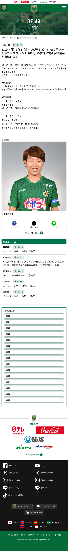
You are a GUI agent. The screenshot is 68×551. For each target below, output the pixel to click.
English (26, 522)
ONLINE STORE (36, 512)
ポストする (34, 227)
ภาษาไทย (26, 526)
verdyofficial (10, 465)
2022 (8, 334)
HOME (4, 38)
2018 (8, 358)
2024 (8, 322)
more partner (32, 455)
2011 (8, 400)
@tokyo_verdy (11, 480)
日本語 (13, 522)
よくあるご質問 (12, 535)
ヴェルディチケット (48, 506)
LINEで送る (54, 227)
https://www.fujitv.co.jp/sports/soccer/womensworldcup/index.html (34, 89)
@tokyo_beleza (44, 472)
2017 (8, 364)
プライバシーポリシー (44, 535)
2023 (8, 328)
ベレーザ (19, 45)
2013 (8, 388)
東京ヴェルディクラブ (25, 506)
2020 (8, 346)
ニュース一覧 (14, 38)
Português (53, 522)
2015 (8, 376)
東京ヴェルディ (4, 7)
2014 (8, 382)
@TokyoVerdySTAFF (14, 472)
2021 (8, 340)
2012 (8, 394)
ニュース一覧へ (32, 232)
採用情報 (58, 535)
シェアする (14, 227)
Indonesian (41, 526)
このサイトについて (27, 535)
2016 (8, 370)
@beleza (41, 487)
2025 (8, 316)
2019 (8, 352)
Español (39, 522)
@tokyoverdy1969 (13, 495)
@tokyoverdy (11, 487)
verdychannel (43, 465)
